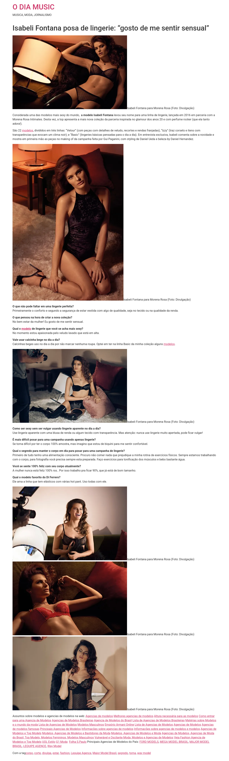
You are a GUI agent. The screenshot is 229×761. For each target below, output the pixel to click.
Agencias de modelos (99, 716)
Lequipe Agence (81, 753)
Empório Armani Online (119, 724)
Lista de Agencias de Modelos (58, 724)
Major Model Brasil (104, 753)
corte (37, 753)
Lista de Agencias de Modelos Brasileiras (158, 720)
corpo (29, 753)
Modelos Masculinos (90, 724)
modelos (27, 130)
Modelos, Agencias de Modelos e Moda (136, 733)
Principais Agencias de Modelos (60, 729)
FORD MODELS (149, 741)
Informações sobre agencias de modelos (107, 729)
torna (132, 753)
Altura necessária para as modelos (176, 716)
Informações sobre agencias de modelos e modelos (167, 729)
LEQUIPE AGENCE (34, 746)
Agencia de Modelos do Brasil (113, 720)
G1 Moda (62, 741)
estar (56, 753)
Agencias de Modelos (187, 724)
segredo (123, 753)
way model (144, 753)
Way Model (54, 746)
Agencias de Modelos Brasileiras (72, 720)
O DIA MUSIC (34, 7)
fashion (65, 753)
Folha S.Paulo (77, 741)
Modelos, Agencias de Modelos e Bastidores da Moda (76, 733)
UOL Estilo (48, 741)
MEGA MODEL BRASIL (174, 741)
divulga (46, 753)
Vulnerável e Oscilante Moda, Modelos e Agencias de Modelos (133, 737)
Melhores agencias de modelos (133, 716)
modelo (26, 328)
